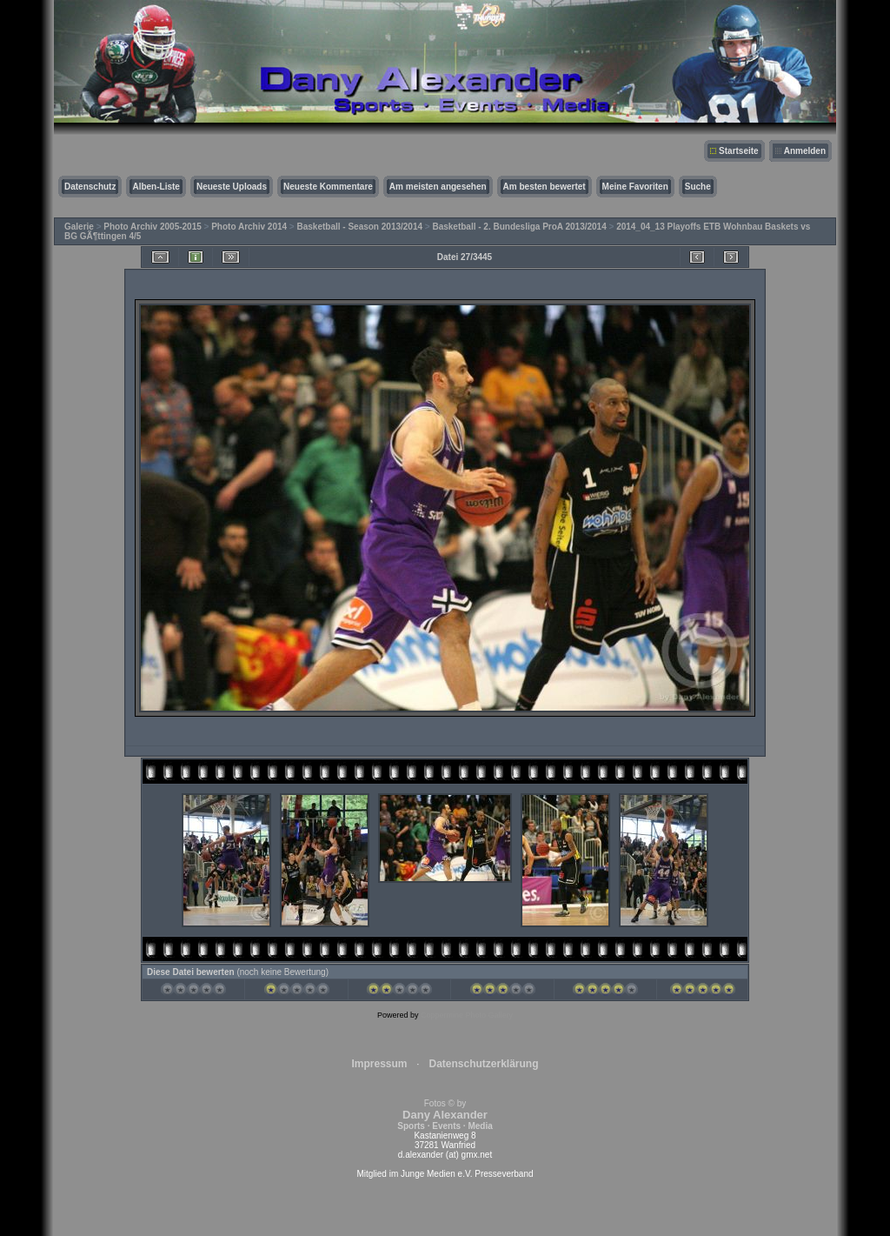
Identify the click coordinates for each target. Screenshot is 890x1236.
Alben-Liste (155, 186)
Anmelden (805, 151)
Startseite (739, 151)
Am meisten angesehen (438, 186)
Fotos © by (444, 1115)
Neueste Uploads (231, 186)
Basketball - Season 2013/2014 (360, 226)
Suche (698, 186)
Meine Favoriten (635, 186)
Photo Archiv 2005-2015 (152, 226)
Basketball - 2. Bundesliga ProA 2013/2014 (519, 226)
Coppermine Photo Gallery (467, 1015)
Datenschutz (90, 186)
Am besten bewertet (544, 186)
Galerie (79, 226)
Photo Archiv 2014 (249, 226)
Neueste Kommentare (328, 186)
